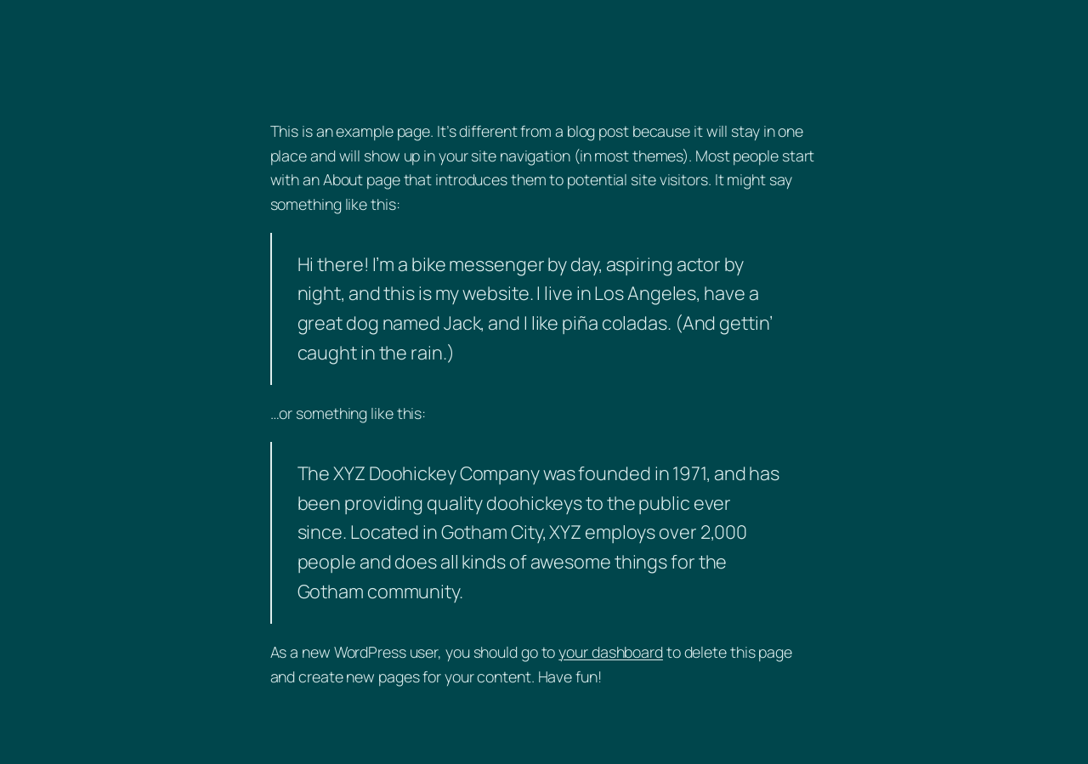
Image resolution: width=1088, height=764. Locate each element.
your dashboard (610, 652)
